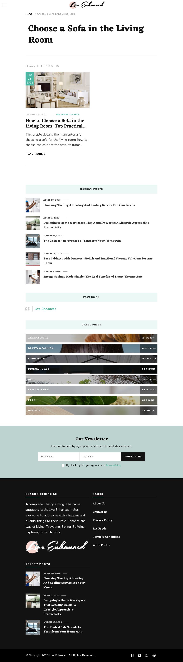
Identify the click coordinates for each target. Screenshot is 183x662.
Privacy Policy (113, 465)
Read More (36, 154)
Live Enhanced (45, 309)
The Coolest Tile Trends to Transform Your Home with (82, 241)
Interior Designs (67, 114)
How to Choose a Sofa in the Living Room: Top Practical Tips (55, 126)
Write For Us (101, 545)
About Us (99, 504)
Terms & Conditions (106, 537)
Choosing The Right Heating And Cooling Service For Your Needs (89, 205)
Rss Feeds (99, 529)
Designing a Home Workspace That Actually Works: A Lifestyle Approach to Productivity (96, 225)
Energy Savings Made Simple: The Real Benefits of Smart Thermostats (93, 277)
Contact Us (100, 512)
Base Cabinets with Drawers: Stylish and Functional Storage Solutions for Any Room (98, 261)
